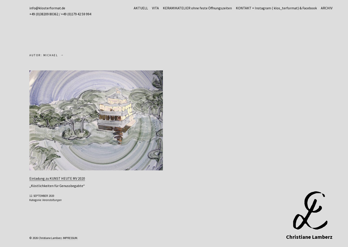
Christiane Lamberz (309, 236)
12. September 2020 (41, 196)
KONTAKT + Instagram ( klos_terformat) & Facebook (276, 8)
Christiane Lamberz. (50, 238)
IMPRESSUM (70, 238)
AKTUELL (141, 8)
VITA (155, 8)
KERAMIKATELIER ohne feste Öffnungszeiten (197, 8)
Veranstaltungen (52, 200)
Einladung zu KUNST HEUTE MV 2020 (57, 178)
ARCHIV (326, 8)
